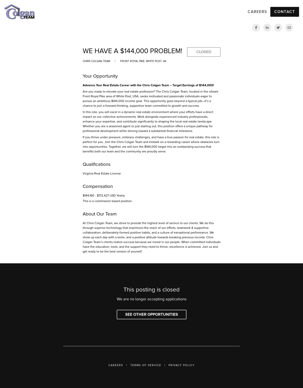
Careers (115, 365)
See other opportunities (151, 314)
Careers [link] (257, 12)
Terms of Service (145, 365)
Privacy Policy (182, 365)
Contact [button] (284, 12)
